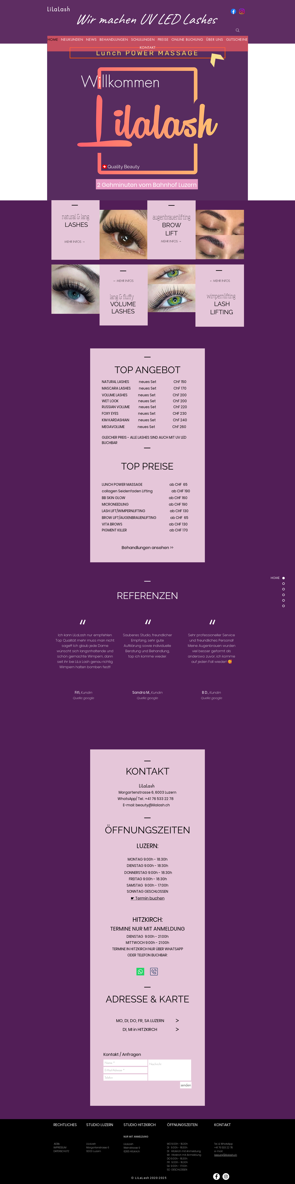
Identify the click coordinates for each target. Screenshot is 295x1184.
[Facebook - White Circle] (216, 1176)
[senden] (186, 1085)
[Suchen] (237, 30)
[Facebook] (233, 11)
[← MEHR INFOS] (123, 281)
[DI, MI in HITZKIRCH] (139, 1029)
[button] (91, 39)
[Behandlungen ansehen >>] (147, 547)
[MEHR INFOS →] (74, 242)
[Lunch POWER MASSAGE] (147, 52)
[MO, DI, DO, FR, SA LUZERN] (140, 1020)
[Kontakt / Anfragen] (122, 1054)
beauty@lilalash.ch (153, 805)
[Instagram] (241, 11)
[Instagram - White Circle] (225, 1176)
